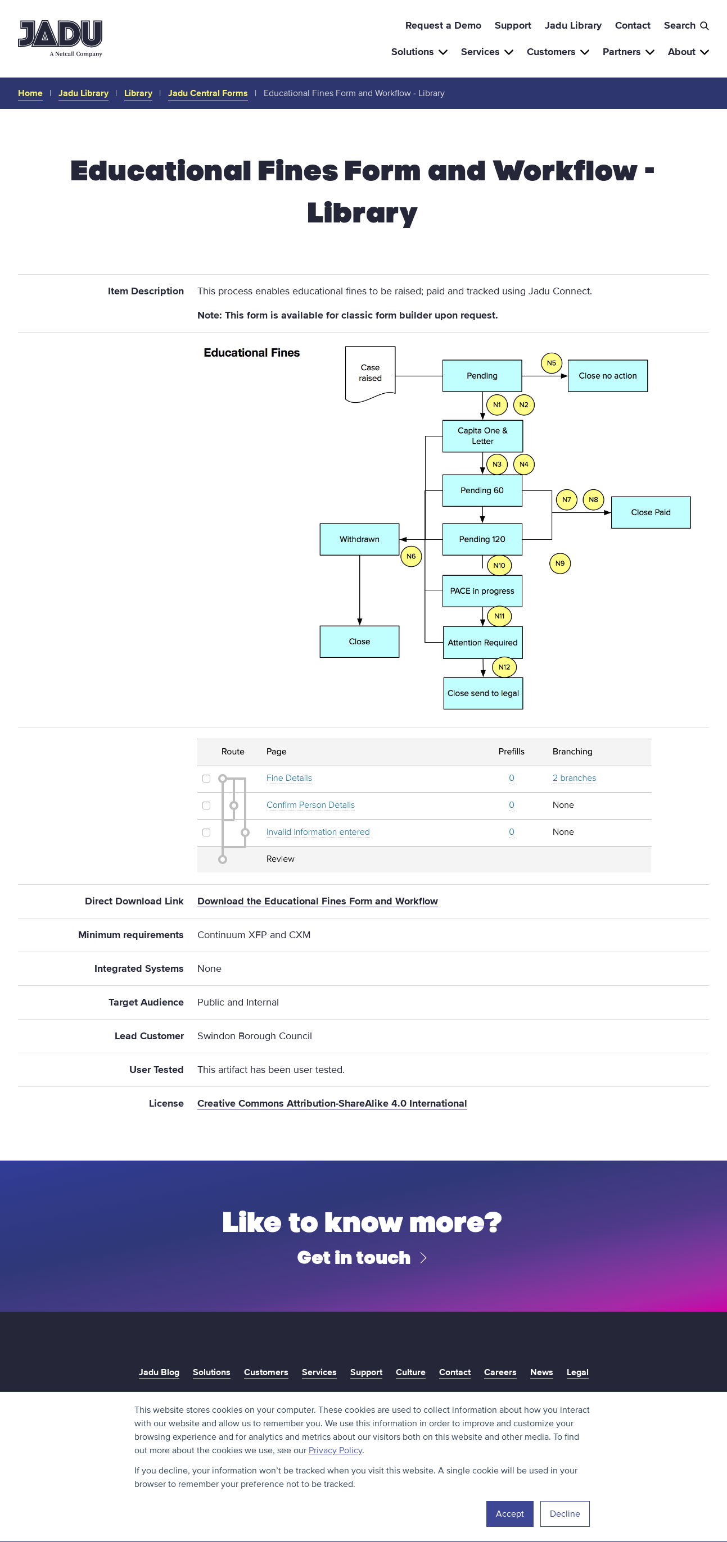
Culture (411, 1372)
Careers (500, 1372)
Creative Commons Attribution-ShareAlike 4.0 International (332, 1103)
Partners (628, 52)
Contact (633, 25)
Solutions (419, 52)
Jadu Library (573, 25)
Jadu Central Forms (208, 93)
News (541, 1372)
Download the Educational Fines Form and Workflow (317, 901)
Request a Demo (443, 25)
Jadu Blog (159, 1372)
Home (30, 93)
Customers (558, 52)
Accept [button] (510, 1514)
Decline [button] (565, 1514)
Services (487, 52)
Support (513, 25)
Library (138, 93)
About (688, 52)
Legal (578, 1372)
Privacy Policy (335, 1450)
